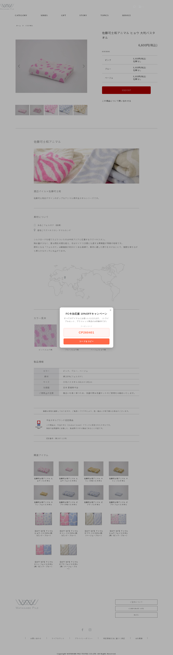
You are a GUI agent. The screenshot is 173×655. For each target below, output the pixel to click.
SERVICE (140, 15)
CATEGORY (35, 15)
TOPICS (118, 15)
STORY (97, 15)
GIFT (77, 15)
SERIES (57, 15)
